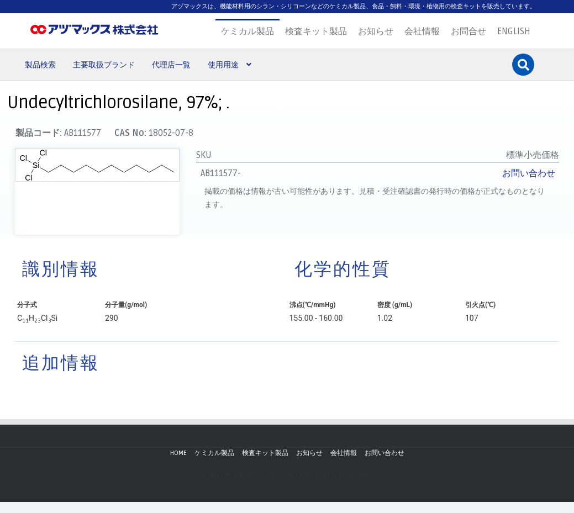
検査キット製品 (316, 31)
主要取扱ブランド (104, 65)
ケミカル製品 (247, 31)
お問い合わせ (528, 173)
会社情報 (422, 31)
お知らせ (375, 31)
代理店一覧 (171, 65)
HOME (178, 453)
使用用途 (223, 65)
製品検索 (40, 65)
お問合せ (468, 31)
